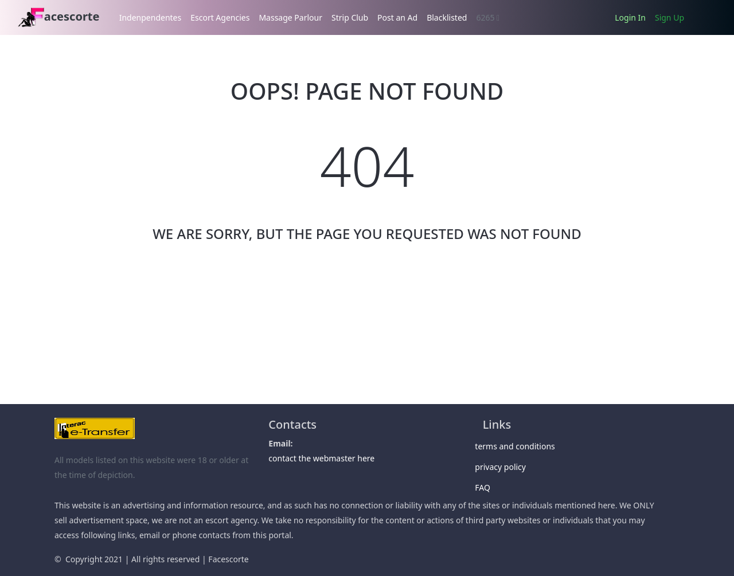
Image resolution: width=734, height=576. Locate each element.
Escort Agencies (219, 17)
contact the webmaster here (321, 458)
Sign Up (669, 17)
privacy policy (504, 466)
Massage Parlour (290, 17)
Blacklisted (447, 17)
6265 (487, 17)
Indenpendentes (150, 17)
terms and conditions (519, 446)
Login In (630, 17)
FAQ (486, 487)
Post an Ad (397, 17)
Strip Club (349, 17)
